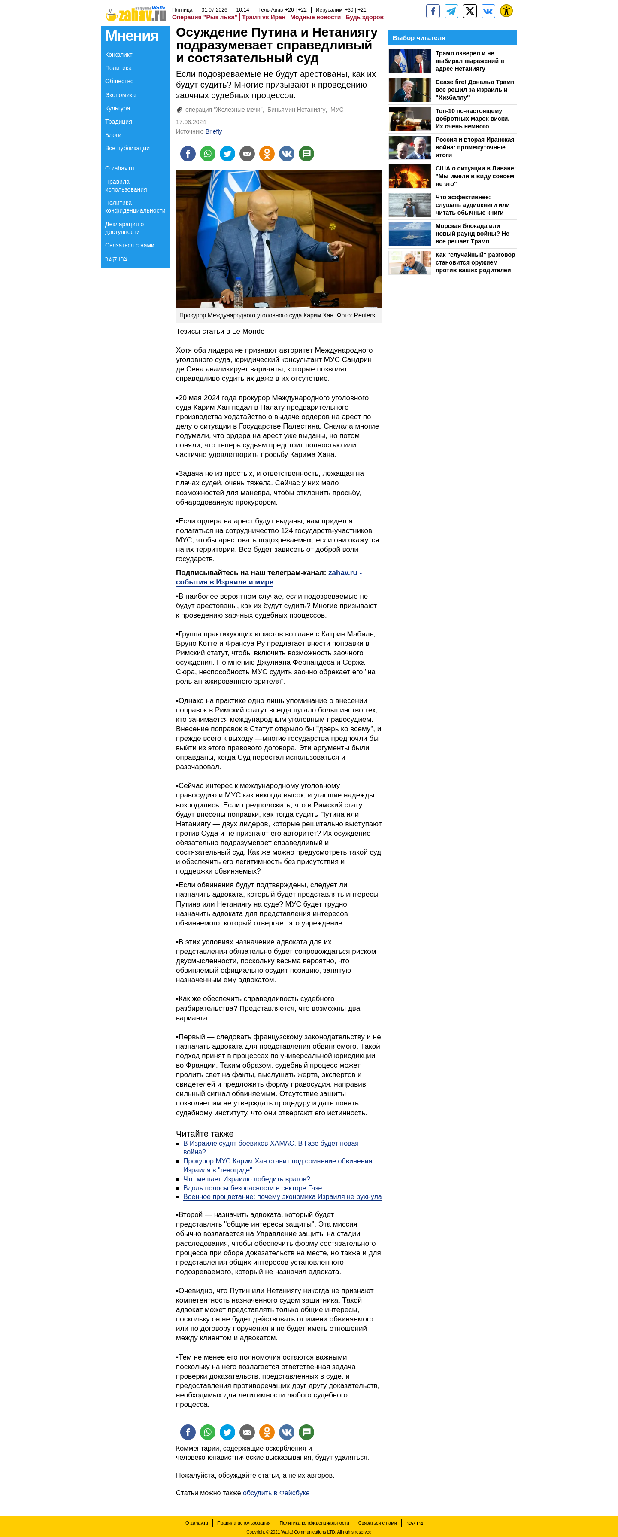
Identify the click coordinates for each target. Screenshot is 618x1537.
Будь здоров (364, 17)
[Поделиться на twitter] (227, 153)
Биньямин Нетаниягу (296, 109)
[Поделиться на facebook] (188, 153)
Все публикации (127, 148)
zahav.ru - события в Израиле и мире (269, 577)
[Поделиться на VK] (286, 153)
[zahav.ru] (433, 11)
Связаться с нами (129, 245)
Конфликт (119, 54)
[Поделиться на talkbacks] (306, 153)
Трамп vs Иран (263, 17)
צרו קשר (116, 258)
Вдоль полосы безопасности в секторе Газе (252, 1188)
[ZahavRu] (470, 11)
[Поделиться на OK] (267, 153)
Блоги (113, 134)
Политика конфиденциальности (135, 206)
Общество (119, 81)
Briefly (214, 131)
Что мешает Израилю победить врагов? (246, 1179)
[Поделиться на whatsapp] (207, 153)
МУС (337, 109)
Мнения (131, 35)
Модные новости (315, 17)
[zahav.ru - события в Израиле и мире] (451, 11)
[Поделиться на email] (247, 153)
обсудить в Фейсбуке (276, 1493)
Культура (117, 108)
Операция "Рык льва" (204, 17)
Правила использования (126, 185)
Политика (118, 67)
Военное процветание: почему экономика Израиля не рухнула (282, 1196)
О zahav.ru (119, 168)
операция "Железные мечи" (224, 109)
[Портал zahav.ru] (488, 11)
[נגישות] (506, 10)
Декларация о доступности (124, 228)
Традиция (118, 121)
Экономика (120, 94)
